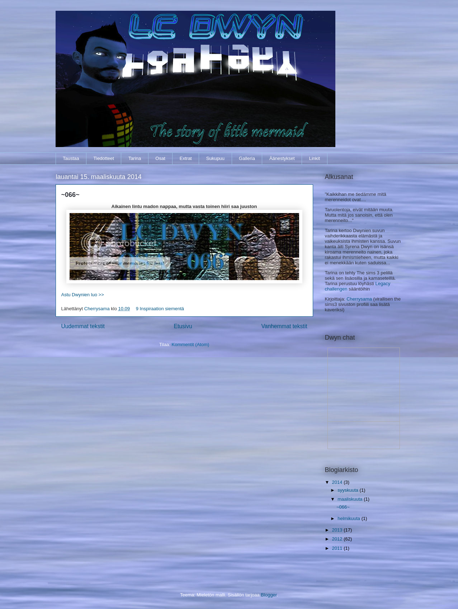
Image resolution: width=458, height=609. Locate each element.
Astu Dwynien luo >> (82, 294)
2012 (338, 539)
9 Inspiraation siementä (160, 308)
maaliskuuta (350, 499)
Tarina (134, 158)
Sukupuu (215, 158)
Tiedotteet (104, 158)
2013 (338, 530)
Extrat (186, 158)
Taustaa (71, 158)
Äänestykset (282, 158)
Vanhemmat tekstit (284, 326)
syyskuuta (348, 490)
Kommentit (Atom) (190, 344)
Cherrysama (97, 308)
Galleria (247, 158)
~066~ (70, 194)
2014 (338, 482)
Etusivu (183, 326)
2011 (338, 548)
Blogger (269, 595)
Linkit (314, 158)
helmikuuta (349, 518)
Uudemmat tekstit (83, 326)
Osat (160, 158)
